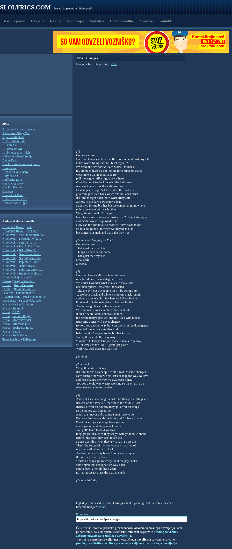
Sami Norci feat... (30, 254)
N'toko (6, 281)
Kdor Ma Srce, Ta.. (31, 269)
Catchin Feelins (12, 187)
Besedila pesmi (13, 21)
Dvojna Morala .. (24, 281)
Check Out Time (12, 195)
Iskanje (55, 21)
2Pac (114, 64)
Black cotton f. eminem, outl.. (21, 164)
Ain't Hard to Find (13, 141)
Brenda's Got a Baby (15, 172)
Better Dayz (9, 160)
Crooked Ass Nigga (14, 203)
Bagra (16, 331)
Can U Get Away (13, 183)
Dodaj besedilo (121, 21)
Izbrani (6, 285)
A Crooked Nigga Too (16, 133)
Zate (29, 227)
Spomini (17, 308)
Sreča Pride (19, 335)
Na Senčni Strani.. (23, 304)
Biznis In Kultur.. (30, 273)
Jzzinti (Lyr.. (27, 265)
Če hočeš (32, 231)
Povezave (145, 21)
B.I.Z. (16, 312)
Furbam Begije (21, 316)
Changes (7, 191)
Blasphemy (9, 168)
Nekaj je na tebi (21, 277)
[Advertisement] (28, 42)
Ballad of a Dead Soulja (17, 156)
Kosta (6, 304)
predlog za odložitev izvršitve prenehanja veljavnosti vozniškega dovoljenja (126, 543)
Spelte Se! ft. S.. (22, 327)
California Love (12, 179)
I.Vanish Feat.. (11, 296)
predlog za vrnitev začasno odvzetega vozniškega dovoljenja (127, 533)
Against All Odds (13, 137)
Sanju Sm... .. (27, 242)
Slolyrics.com (25, 7)
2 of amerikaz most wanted (19, 129)
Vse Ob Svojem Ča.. (32, 235)
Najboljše (97, 21)
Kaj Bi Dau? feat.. (30, 246)
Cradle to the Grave (14, 199)
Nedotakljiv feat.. (30, 238)
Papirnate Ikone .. (30, 262)
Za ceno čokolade (30, 300)
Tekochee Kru (11, 339)
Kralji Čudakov (24, 285)
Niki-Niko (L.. (28, 250)
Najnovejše (75, 21)
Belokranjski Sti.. (25, 289)
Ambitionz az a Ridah (16, 152)
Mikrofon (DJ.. (21, 324)
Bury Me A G (10, 176)
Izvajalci (37, 21)
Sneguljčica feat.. (30, 258)
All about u (9, 145)
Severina (7, 293)
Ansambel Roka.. (13, 227)
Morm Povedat (21, 320)
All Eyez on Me (12, 148)
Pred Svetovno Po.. (35, 296)
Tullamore (29, 339)
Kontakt (164, 21)
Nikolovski (9, 235)
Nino (5, 277)
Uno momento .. (26, 293)
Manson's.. (9, 300)
